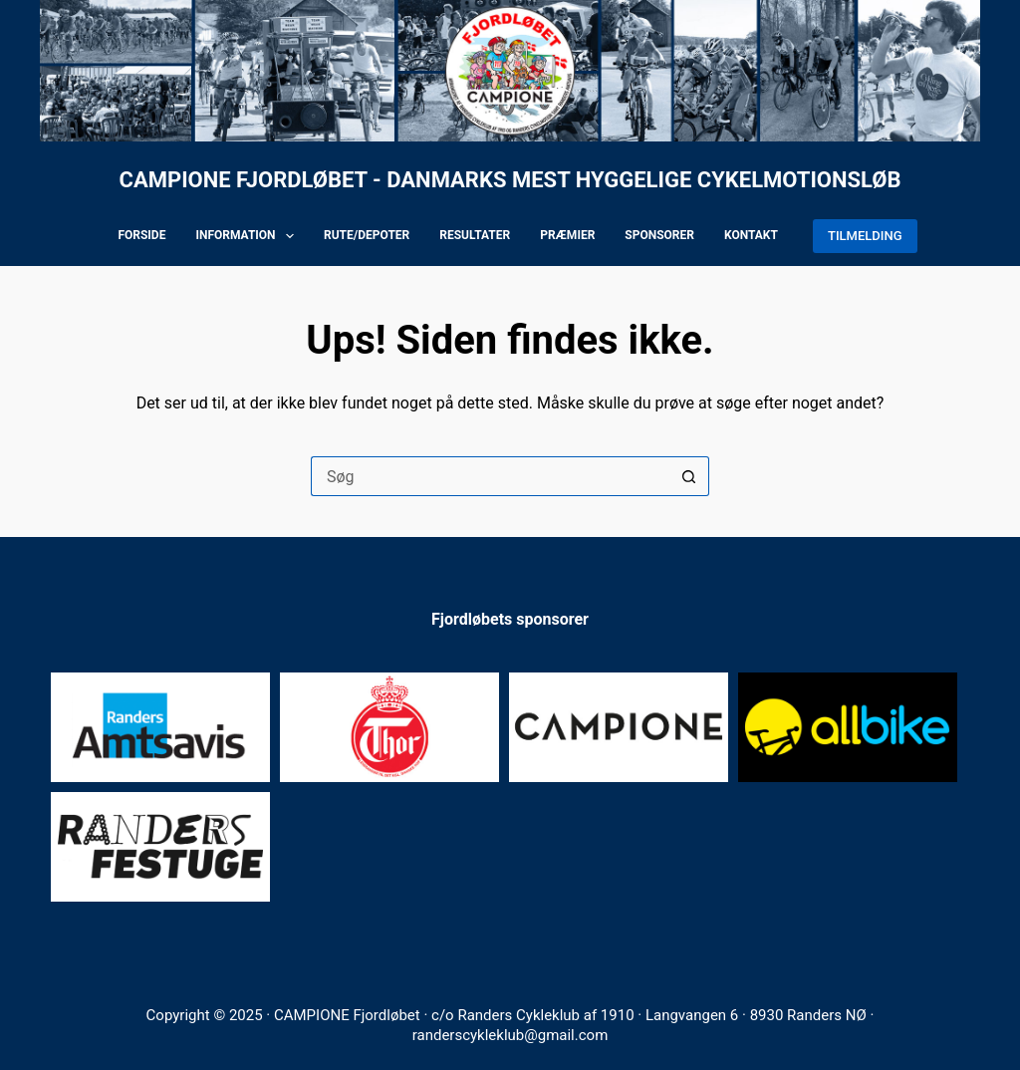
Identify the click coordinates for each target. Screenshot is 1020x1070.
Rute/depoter (366, 235)
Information (248, 236)
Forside (141, 235)
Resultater (474, 235)
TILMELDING (865, 235)
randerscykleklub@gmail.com (510, 1035)
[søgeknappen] (689, 476)
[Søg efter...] (490, 476)
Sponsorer (659, 235)
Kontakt (751, 235)
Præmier (567, 235)
